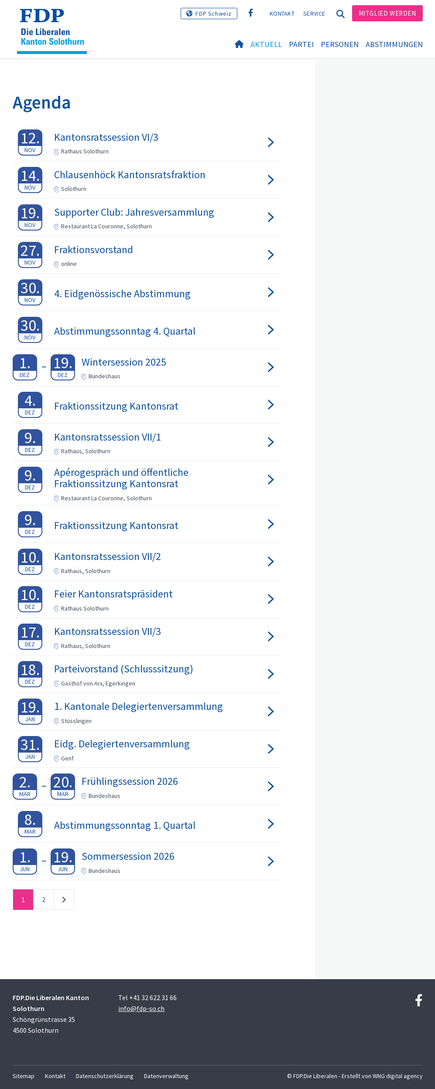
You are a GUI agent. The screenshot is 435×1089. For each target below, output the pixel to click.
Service (314, 13)
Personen (340, 44)
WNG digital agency (398, 1076)
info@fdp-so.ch (141, 1008)
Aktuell (266, 44)
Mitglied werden (387, 13)
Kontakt (282, 13)
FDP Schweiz (213, 13)
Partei (301, 44)
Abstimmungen (394, 44)
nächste (64, 901)
